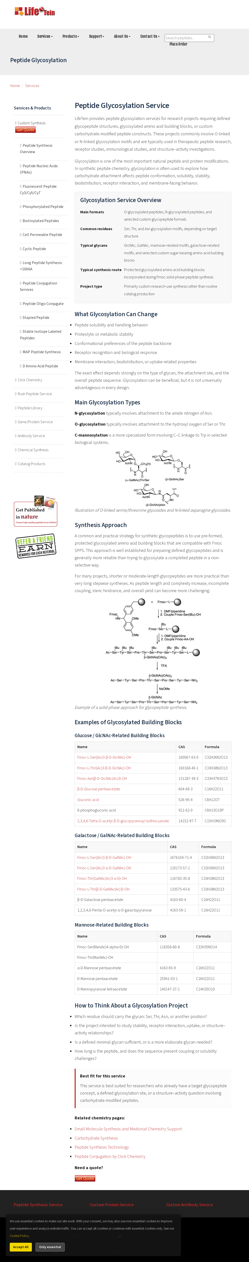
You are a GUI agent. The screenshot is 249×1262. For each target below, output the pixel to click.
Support (96, 36)
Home (23, 36)
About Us (122, 36)
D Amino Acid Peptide (43, 366)
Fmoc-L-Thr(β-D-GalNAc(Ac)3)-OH (103, 889)
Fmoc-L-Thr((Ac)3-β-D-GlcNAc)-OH (104, 768)
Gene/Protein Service (37, 422)
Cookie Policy (19, 1235)
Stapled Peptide (38, 317)
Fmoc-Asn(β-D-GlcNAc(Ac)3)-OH (102, 778)
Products (70, 36)
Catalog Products (34, 464)
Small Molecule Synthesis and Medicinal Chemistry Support (128, 1129)
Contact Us (150, 36)
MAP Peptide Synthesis (44, 352)
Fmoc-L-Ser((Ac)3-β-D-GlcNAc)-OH (104, 757)
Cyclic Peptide (36, 249)
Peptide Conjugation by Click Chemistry (110, 1157)
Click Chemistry (32, 380)
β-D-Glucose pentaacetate (98, 789)
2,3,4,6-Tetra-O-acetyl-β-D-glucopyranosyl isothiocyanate (123, 821)
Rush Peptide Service (37, 394)
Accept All (20, 1247)
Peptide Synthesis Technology (102, 1147)
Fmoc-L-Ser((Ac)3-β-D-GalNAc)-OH (104, 857)
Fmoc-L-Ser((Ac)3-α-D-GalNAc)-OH (104, 868)
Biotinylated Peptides (43, 221)
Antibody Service (33, 436)
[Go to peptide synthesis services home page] (34, 12)
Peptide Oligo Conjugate (45, 303)
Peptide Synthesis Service (38, 1205)
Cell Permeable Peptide (45, 234)
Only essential (50, 1247)
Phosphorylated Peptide (45, 206)
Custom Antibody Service (189, 1205)
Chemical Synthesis (35, 450)
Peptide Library (32, 408)
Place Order (178, 44)
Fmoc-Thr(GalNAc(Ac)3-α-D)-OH (102, 878)
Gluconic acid (88, 799)
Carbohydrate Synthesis (96, 1138)
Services (45, 36)
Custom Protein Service (111, 1205)
